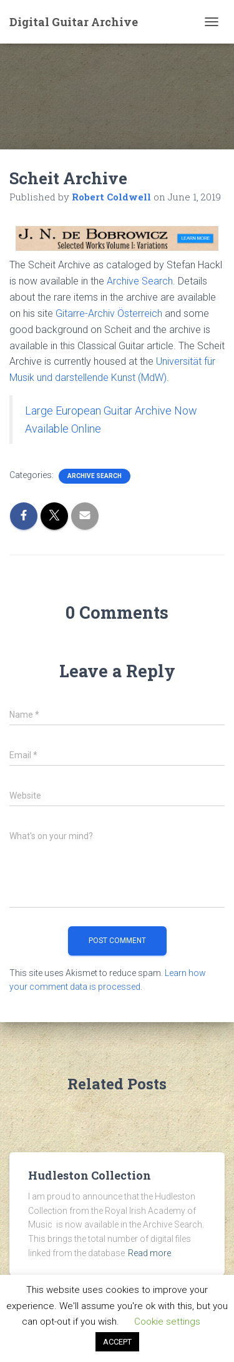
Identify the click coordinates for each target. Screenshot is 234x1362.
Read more (149, 1253)
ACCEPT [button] (117, 1341)
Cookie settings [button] (167, 1321)
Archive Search (140, 281)
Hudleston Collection (89, 1175)
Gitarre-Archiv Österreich (109, 313)
